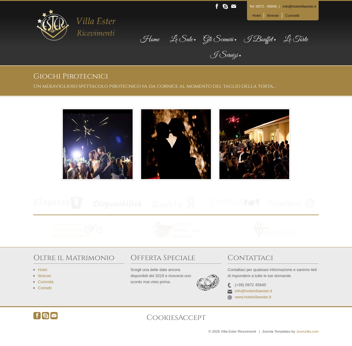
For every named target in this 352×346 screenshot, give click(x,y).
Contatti (45, 288)
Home (149, 39)
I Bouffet (258, 39)
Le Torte (295, 39)
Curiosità (292, 15)
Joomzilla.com (307, 331)
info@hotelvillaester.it (299, 6)
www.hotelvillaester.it (253, 297)
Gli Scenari (218, 39)
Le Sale (181, 39)
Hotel (256, 15)
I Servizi (224, 55)
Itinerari (273, 15)
